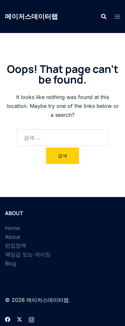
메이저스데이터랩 (31, 16)
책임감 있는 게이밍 (28, 254)
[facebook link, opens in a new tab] (7, 318)
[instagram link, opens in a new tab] (31, 318)
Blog (10, 263)
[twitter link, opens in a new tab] (19, 318)
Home (12, 228)
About (12, 237)
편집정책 (15, 245)
